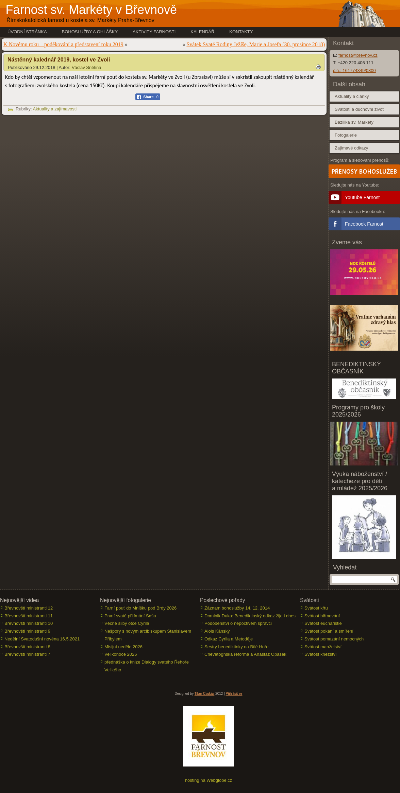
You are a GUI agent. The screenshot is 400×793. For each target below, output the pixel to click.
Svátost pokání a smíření (328, 631)
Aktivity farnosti (154, 31)
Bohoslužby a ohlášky (90, 31)
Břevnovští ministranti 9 (27, 631)
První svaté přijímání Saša (130, 615)
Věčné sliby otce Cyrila (126, 623)
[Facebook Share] (147, 96)
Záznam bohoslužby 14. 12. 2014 (237, 608)
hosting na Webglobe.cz (208, 780)
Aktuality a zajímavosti (55, 108)
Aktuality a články (352, 96)
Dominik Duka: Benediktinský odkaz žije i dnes (250, 615)
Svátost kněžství (320, 654)
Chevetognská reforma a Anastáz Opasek (245, 654)
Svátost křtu (316, 608)
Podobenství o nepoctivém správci (238, 623)
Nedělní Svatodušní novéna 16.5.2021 (42, 638)
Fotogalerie (346, 135)
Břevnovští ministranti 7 (27, 654)
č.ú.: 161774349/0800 (354, 70)
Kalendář (202, 31)
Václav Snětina (86, 67)
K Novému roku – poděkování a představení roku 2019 (63, 44)
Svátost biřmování (322, 615)
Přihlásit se (234, 693)
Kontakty (241, 31)
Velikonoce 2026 (120, 654)
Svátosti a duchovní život (359, 109)
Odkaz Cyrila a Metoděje (228, 638)
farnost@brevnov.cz (358, 55)
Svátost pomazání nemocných (334, 638)
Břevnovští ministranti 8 (27, 646)
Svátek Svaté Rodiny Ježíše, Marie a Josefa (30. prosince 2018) (255, 44)
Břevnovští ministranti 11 (28, 615)
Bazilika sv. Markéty (354, 122)
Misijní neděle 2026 (123, 646)
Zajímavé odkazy (351, 148)
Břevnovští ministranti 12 (28, 608)
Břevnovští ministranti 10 (28, 623)
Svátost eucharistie (323, 623)
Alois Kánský (217, 631)
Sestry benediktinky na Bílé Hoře (236, 646)
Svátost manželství (322, 646)
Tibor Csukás (205, 693)
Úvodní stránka (27, 31)
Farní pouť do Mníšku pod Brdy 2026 (140, 608)
